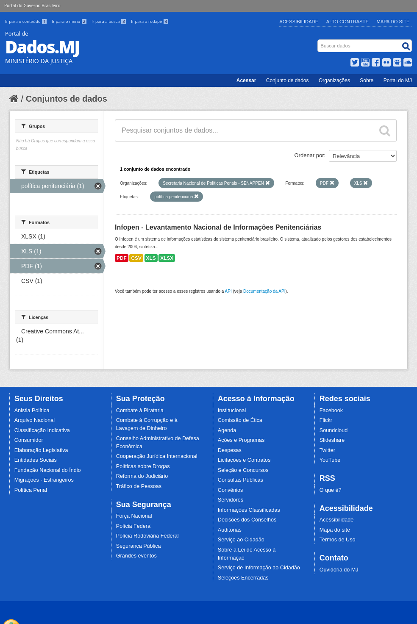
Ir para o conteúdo (26, 21)
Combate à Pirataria (140, 410)
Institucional (232, 410)
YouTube (330, 460)
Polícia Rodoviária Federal (147, 536)
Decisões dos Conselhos (247, 520)
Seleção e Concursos (243, 470)
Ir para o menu (70, 21)
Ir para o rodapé (150, 21)
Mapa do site (335, 530)
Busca (318, 41)
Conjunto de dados (287, 80)
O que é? (331, 490)
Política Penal (30, 490)
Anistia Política (32, 410)
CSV (136, 258)
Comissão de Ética (240, 420)
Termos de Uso (338, 540)
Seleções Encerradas (243, 578)
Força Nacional (134, 516)
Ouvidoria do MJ (339, 570)
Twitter (327, 450)
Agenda (227, 430)
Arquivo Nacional (34, 420)
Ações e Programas (241, 440)
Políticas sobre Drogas (143, 466)
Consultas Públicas (240, 480)
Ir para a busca (110, 21)
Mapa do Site (393, 21)
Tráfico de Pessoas (138, 486)
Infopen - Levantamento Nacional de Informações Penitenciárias (218, 227)
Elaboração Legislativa (41, 450)
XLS (151, 258)
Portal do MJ (398, 80)
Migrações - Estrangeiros (44, 480)
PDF (122, 258)
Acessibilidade (298, 21)
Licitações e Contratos (244, 460)
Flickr (326, 420)
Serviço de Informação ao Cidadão (259, 568)
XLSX (166, 258)
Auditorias (230, 530)
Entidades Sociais (35, 460)
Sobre (366, 80)
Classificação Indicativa (42, 430)
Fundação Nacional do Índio (47, 470)
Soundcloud (334, 430)
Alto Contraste (347, 21)
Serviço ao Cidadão (241, 540)
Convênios (230, 490)
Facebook (331, 410)
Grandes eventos (136, 556)
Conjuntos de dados (66, 98)
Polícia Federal (134, 526)
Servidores (230, 500)
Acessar (246, 80)
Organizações (334, 80)
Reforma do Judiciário (142, 476)
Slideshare (332, 440)
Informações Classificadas (249, 510)
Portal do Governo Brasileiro (32, 5)
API (228, 291)
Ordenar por (309, 155)
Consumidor (28, 440)
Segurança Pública (138, 546)
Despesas (230, 450)
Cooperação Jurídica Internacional (156, 456)
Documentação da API (264, 291)
